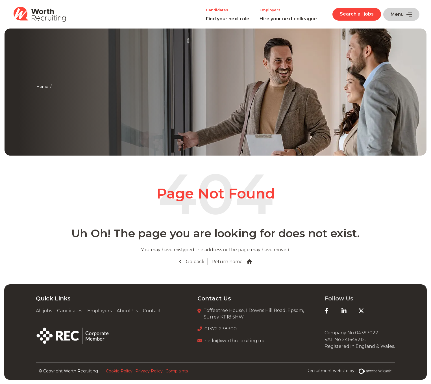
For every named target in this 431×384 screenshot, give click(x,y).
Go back (194, 261)
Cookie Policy (119, 371)
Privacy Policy (149, 371)
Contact (152, 310)
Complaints (177, 371)
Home (42, 86)
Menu (401, 14)
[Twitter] (366, 310)
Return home (227, 261)
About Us (127, 310)
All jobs (44, 310)
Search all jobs (357, 14)
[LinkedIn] (349, 310)
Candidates (69, 310)
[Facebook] (333, 310)
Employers (99, 310)
